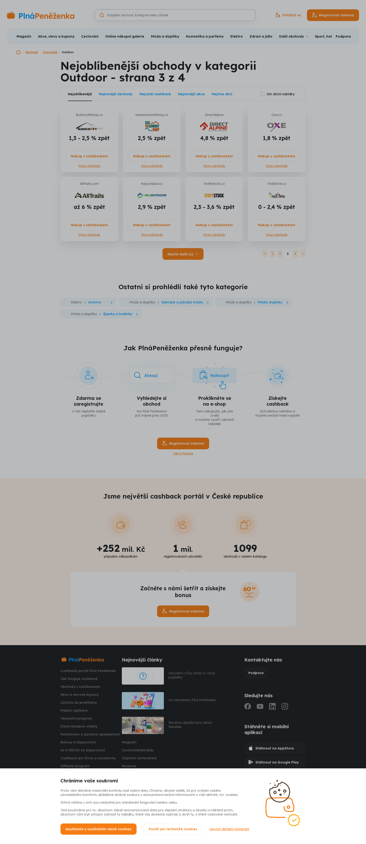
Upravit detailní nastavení (229, 829)
